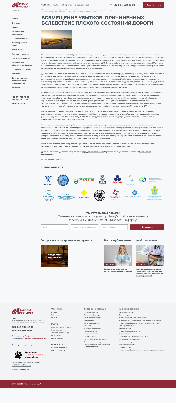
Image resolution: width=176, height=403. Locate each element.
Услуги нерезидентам (21, 58)
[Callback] (153, 5)
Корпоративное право (127, 342)
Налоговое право (125, 347)
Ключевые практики (20, 54)
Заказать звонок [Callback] (19, 103)
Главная (15, 19)
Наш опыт (87, 326)
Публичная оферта (90, 336)
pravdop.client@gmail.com (27, 336)
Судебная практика (126, 334)
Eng (22, 10)
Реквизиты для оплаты (59, 348)
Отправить (147, 227)
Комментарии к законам (112, 10)
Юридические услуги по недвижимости (133, 317)
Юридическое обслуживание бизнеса (22, 63)
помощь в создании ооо (20, 369)
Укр (13, 10)
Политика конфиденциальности (95, 339)
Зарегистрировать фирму (19, 44)
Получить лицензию (20, 38)
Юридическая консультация (18, 33)
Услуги (46, 240)
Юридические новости (92, 334)
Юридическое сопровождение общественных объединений (140, 320)
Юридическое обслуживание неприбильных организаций (139, 323)
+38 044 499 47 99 (124, 5)
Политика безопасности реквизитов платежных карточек (97, 345)
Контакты (16, 88)
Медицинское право (126, 312)
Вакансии (16, 74)
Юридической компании (93, 152)
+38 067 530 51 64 (20, 100)
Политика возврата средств (94, 342)
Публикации (55, 315)
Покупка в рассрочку (58, 350)
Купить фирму (18, 50)
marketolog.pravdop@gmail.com (34, 338)
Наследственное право (127, 344)
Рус (17, 10)
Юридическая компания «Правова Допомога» (57, 10)
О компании (17, 23)
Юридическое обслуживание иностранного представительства (141, 350)
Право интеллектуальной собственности (133, 336)
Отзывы (15, 27)
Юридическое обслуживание (129, 331)
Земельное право (125, 328)
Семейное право (125, 315)
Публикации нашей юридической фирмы (88, 10)
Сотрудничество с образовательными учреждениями (20, 80)
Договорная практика (126, 326)
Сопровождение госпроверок (129, 339)
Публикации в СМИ (91, 331)
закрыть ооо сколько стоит (21, 366)
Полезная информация (21, 69)
